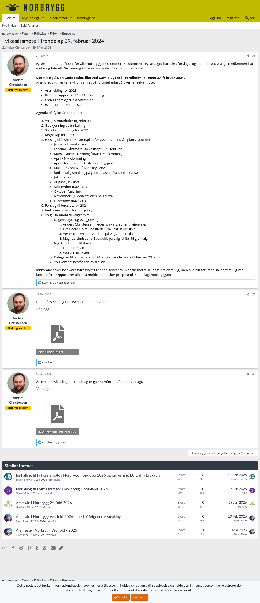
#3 (253, 374)
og (58, 282)
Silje (18, 493)
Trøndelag (54, 479)
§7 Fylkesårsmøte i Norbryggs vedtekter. (113, 68)
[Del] (248, 56)
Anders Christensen (17, 47)
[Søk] (250, 18)
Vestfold (52, 521)
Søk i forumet (29, 25)
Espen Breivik (24, 479)
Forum (10, 18)
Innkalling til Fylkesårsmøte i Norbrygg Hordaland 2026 (62, 489)
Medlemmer (58, 18)
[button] (43, 18)
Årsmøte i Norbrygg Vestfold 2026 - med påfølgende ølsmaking (68, 516)
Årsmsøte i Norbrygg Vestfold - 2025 (46, 530)
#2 (253, 294)
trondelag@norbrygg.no (152, 274)
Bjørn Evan (22, 521)
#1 (253, 56)
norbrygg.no (86, 18)
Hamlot (20, 507)
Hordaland (45, 493)
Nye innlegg (30, 18)
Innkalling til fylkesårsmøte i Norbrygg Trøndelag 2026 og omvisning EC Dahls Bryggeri (88, 475)
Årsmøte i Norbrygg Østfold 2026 (44, 502)
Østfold (47, 507)
